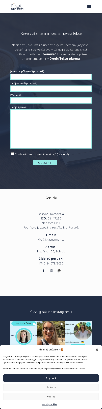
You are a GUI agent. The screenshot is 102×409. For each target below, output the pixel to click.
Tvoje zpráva (51, 127)
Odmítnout (51, 387)
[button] (97, 349)
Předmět (51, 97)
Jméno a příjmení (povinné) (51, 73)
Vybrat (51, 396)
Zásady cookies (49, 404)
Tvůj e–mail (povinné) (51, 85)
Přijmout (51, 378)
